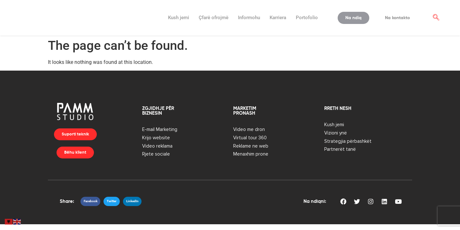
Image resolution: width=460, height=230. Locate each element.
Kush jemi (178, 17)
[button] (90, 201)
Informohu (249, 17)
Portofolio (307, 17)
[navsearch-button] (436, 18)
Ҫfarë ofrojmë (213, 17)
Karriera (278, 17)
